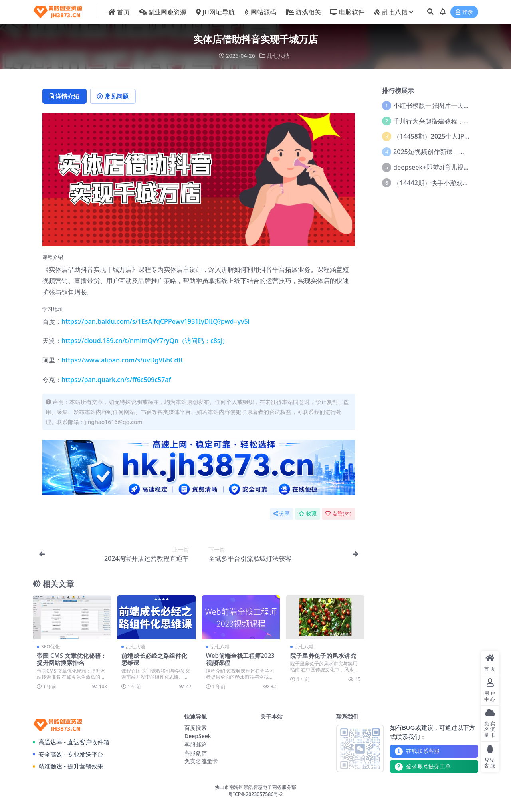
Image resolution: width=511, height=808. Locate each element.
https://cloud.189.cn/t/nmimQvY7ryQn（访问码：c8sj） (144, 340)
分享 (281, 514)
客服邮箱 (195, 744)
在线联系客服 (417, 751)
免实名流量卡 (201, 761)
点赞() (338, 514)
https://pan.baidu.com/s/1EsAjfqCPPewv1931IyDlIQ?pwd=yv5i (155, 321)
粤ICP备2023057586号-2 (255, 794)
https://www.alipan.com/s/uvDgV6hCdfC (122, 360)
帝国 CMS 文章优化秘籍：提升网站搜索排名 (72, 659)
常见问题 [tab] (113, 96)
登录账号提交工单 (423, 767)
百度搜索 (195, 727)
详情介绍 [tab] (64, 96)
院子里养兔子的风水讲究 (323, 655)
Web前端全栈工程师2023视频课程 (240, 659)
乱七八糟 (278, 55)
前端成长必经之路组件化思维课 (154, 659)
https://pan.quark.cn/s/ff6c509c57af (116, 379)
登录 (464, 12)
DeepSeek (197, 736)
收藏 (308, 514)
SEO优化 (50, 646)
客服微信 (195, 753)
